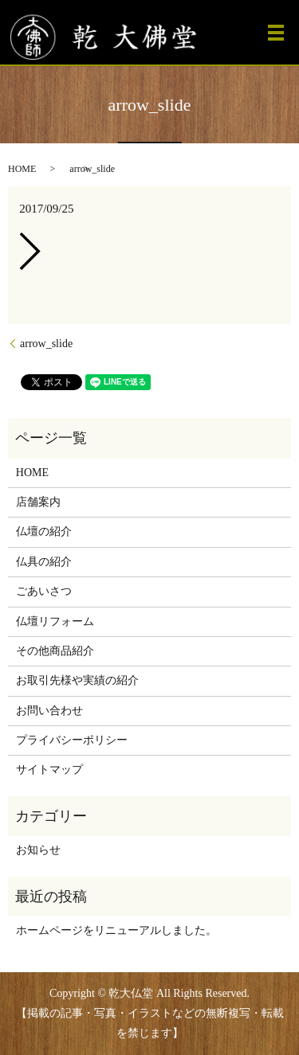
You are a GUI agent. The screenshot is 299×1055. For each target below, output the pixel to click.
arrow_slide (46, 344)
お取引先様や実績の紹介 (77, 680)
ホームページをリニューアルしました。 (116, 930)
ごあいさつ (44, 591)
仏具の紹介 (44, 562)
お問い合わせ (49, 711)
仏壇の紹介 (44, 531)
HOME (22, 168)
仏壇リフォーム (55, 621)
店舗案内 (38, 502)
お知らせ (38, 850)
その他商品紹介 (55, 651)
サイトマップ (49, 770)
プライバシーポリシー (72, 740)
